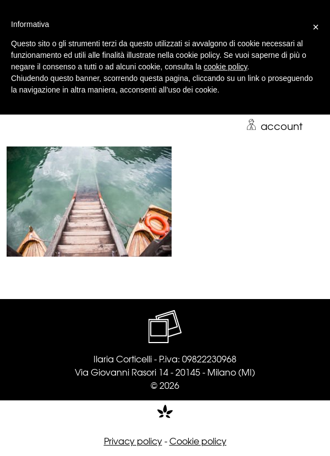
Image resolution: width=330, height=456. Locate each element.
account (274, 125)
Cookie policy (198, 440)
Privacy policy (133, 440)
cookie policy (225, 66)
